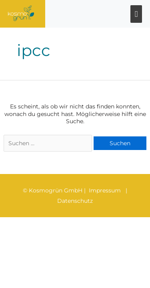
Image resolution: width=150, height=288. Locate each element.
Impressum (105, 190)
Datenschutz (75, 200)
